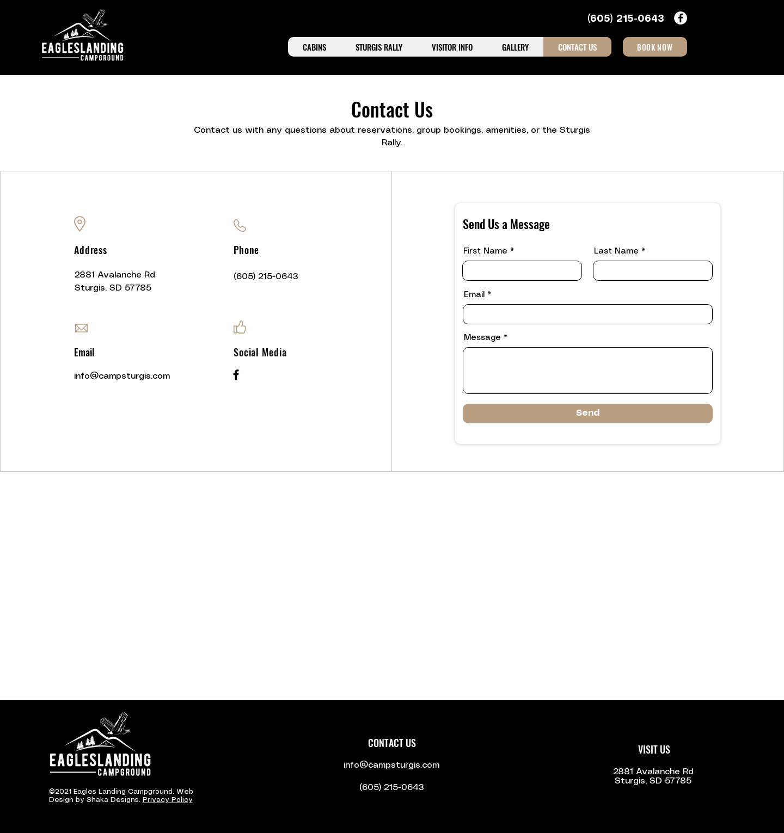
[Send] (588, 413)
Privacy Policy (168, 800)
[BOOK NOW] (655, 47)
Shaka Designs (113, 800)
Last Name (616, 251)
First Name (485, 251)
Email (474, 295)
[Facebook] (236, 374)
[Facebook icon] (680, 17)
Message (482, 338)
